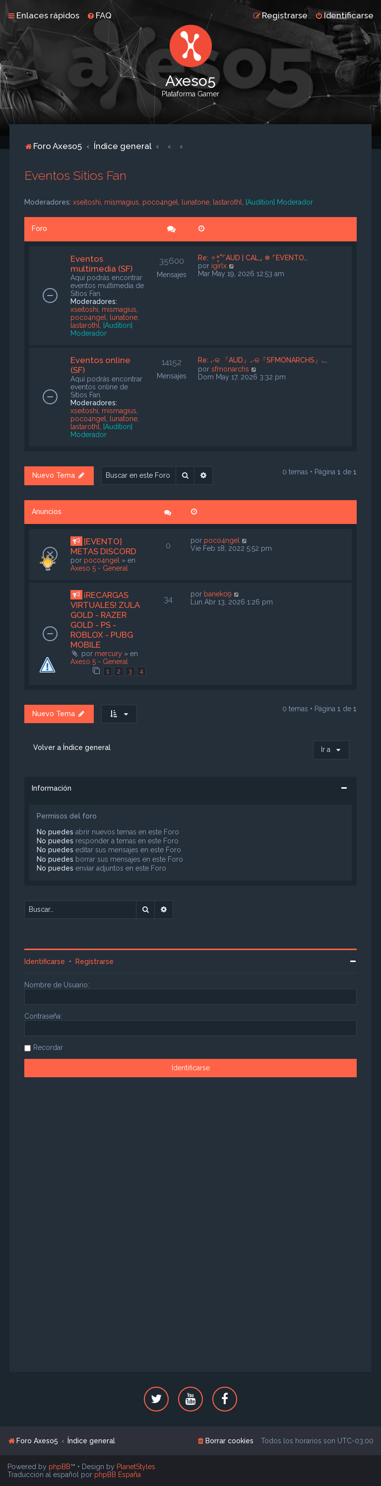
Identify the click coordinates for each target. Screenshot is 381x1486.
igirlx (219, 266)
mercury (108, 654)
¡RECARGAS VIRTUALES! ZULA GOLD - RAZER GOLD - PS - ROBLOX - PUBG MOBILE (104, 620)
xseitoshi (87, 202)
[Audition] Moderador (279, 202)
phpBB (59, 1467)
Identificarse (44, 962)
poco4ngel (160, 202)
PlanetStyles (136, 1467)
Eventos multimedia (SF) (101, 264)
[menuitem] (99, 15)
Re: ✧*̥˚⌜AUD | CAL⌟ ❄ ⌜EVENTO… (253, 258)
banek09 (218, 594)
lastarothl (227, 202)
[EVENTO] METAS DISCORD (103, 546)
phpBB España (117, 1475)
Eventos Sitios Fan (75, 175)
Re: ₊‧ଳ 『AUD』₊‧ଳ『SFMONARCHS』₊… (262, 360)
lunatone (195, 202)
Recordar (48, 1047)
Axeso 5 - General (99, 568)
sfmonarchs (230, 369)
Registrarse (94, 962)
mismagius (121, 202)
